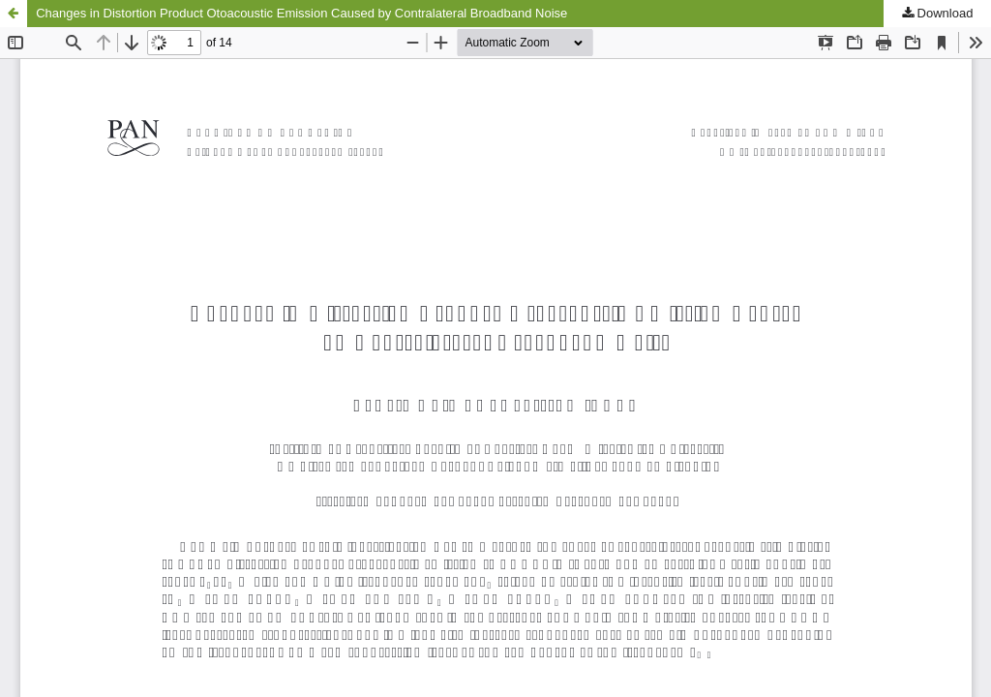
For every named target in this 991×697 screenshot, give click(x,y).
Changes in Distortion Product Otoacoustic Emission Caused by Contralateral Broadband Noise (301, 13)
